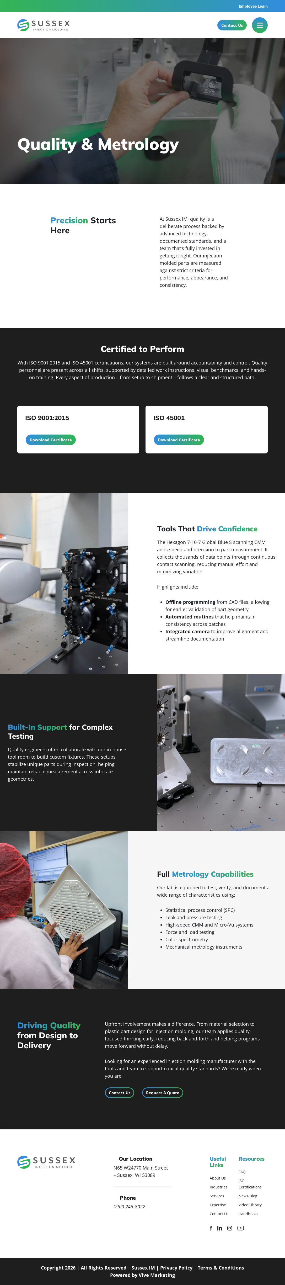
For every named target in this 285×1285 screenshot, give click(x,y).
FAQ (242, 1171)
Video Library (250, 1204)
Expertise (218, 1204)
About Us (218, 1178)
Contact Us (232, 25)
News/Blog (248, 1195)
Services (217, 1195)
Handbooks (248, 1213)
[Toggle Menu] (260, 25)
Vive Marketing (157, 1275)
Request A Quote (162, 1092)
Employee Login (253, 6)
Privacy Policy (176, 1268)
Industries (219, 1186)
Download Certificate (51, 439)
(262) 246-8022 (129, 1206)
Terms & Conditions (221, 1268)
